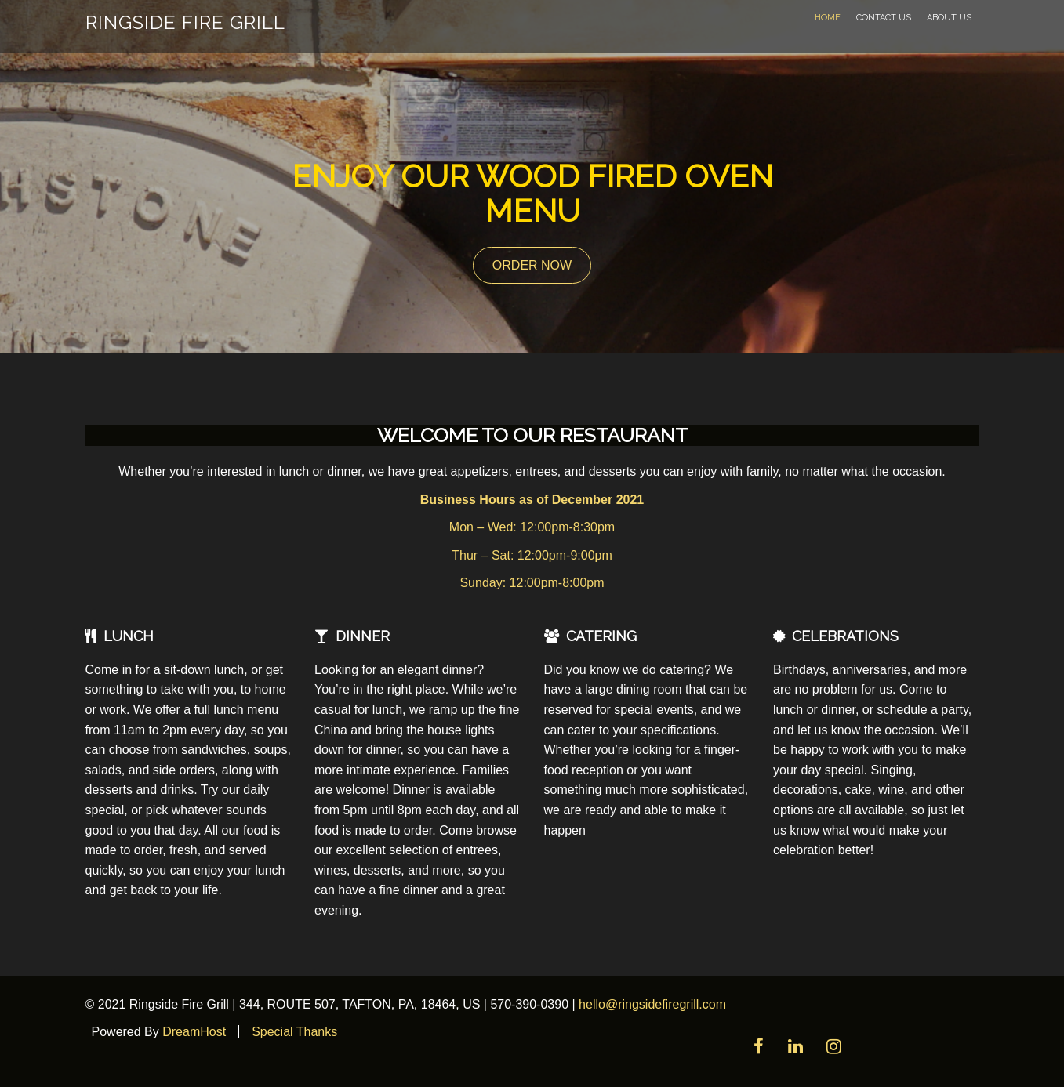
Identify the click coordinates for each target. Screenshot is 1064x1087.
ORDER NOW (532, 265)
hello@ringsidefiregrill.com (652, 1004)
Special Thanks (294, 1031)
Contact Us (883, 18)
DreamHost (194, 1031)
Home (828, 18)
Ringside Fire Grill (185, 22)
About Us (949, 18)
